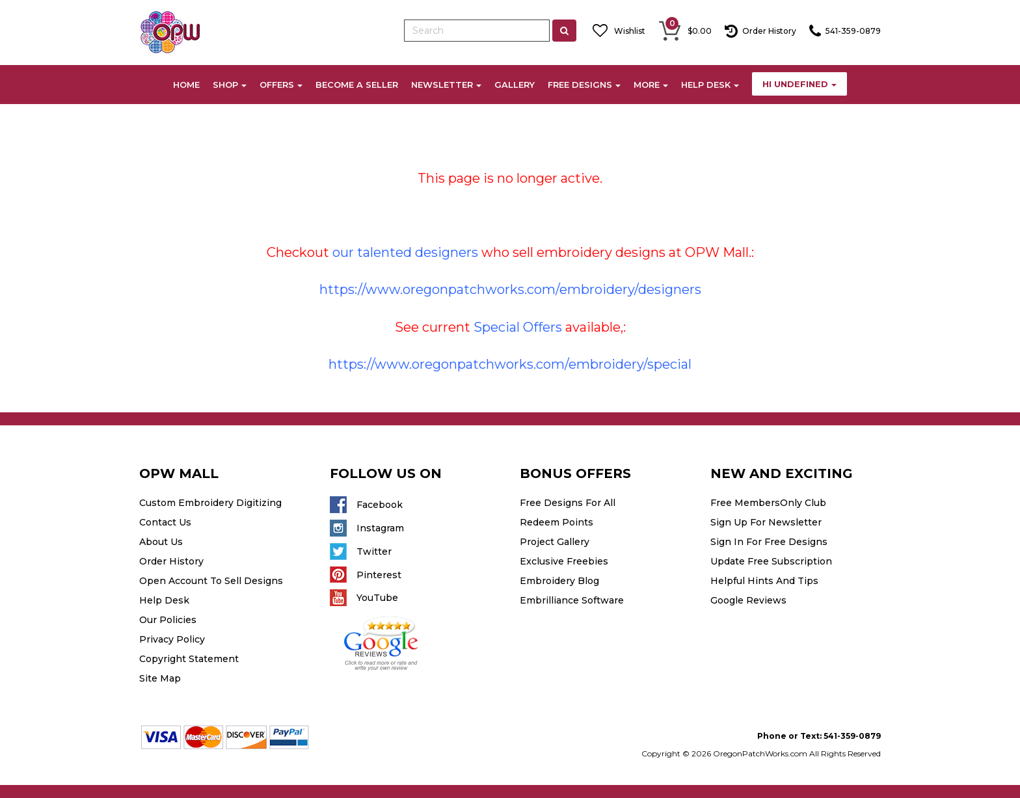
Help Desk (164, 600)
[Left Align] (564, 31)
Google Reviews (748, 600)
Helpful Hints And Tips (764, 581)
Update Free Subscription (771, 561)
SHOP (230, 84)
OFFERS (281, 84)
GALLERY (514, 84)
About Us (161, 542)
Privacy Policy (172, 639)
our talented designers (405, 252)
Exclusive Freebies (564, 561)
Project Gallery (554, 542)
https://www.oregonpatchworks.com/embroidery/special (510, 364)
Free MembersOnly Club (768, 503)
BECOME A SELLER (356, 84)
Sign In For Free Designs (768, 542)
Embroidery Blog (559, 581)
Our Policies (167, 620)
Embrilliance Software (572, 600)
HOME (186, 84)
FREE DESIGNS (584, 84)
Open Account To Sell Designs (211, 581)
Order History (171, 561)
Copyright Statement (189, 659)
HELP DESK (710, 84)
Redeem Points (556, 522)
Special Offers (518, 327)
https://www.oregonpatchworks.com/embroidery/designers (510, 289)
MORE (651, 84)
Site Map (160, 678)
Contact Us (165, 522)
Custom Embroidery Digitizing (210, 503)
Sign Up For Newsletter (766, 522)
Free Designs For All (567, 503)
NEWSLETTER (446, 84)
